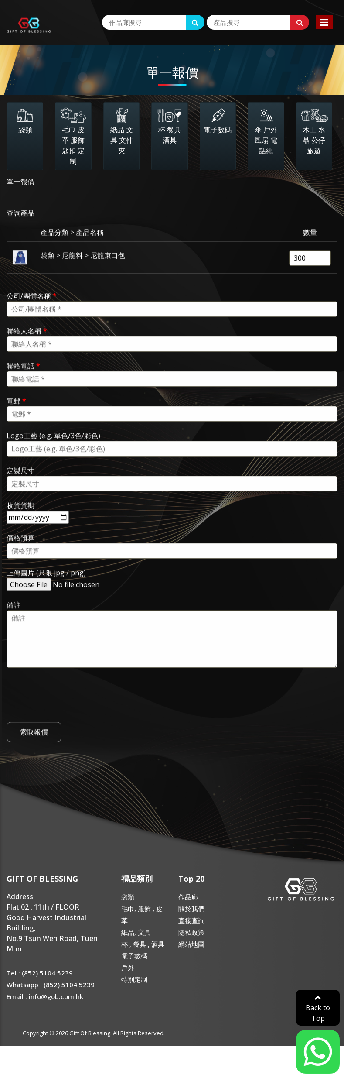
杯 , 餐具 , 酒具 (142, 944)
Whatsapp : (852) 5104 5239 (51, 984)
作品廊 (188, 897)
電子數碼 (134, 955)
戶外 (127, 967)
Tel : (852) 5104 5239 (40, 972)
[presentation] (73, 716)
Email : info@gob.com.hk (45, 996)
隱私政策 (191, 932)
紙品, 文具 (136, 932)
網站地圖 (191, 944)
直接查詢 (191, 920)
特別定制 (134, 979)
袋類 (127, 897)
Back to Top (317, 1008)
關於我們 (191, 908)
